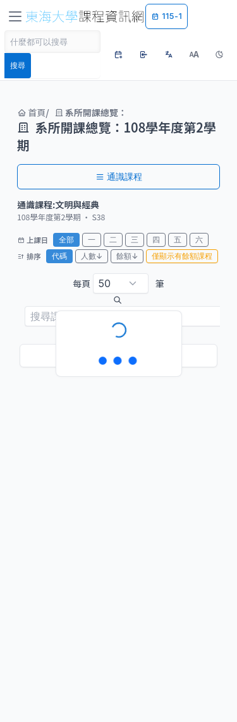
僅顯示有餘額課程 (182, 256)
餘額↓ (127, 256)
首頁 (31, 112)
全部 (66, 239)
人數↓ (91, 256)
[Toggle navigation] (15, 16)
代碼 (59, 256)
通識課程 (118, 176)
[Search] (52, 41)
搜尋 (17, 65)
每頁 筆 (118, 283)
